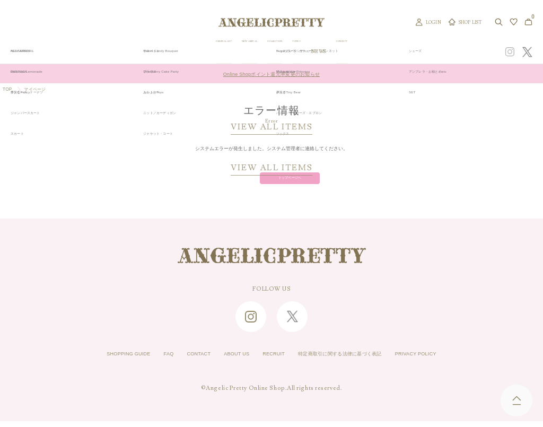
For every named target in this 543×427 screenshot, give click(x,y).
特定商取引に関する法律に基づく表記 (353, 360)
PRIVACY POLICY (450, 360)
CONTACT (179, 360)
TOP (9, 90)
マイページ (42, 90)
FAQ (143, 360)
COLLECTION (323, 52)
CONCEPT (417, 52)
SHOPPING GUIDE (94, 360)
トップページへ (271, 182)
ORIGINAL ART (229, 52)
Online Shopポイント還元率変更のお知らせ (271, 73)
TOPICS (360, 52)
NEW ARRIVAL (277, 52)
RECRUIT (270, 360)
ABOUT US (225, 360)
